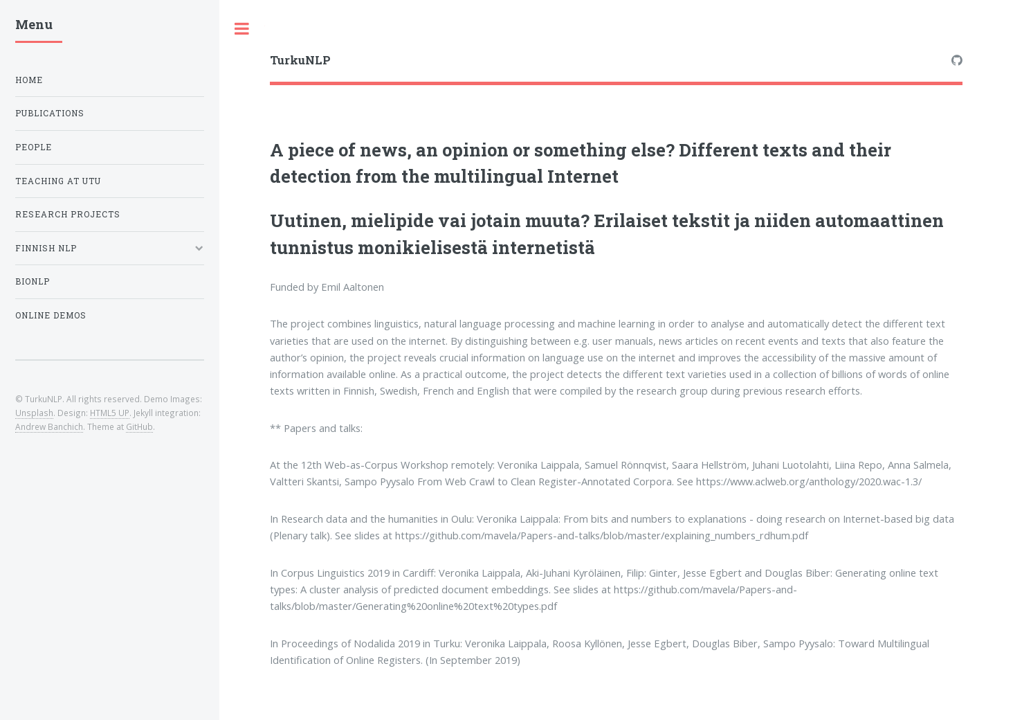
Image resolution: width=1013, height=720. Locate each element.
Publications (49, 113)
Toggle (242, 28)
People (33, 147)
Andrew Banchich (49, 426)
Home (29, 80)
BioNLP (32, 281)
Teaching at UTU (58, 181)
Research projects (67, 214)
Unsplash (34, 412)
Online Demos (50, 315)
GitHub (139, 426)
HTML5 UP (109, 412)
